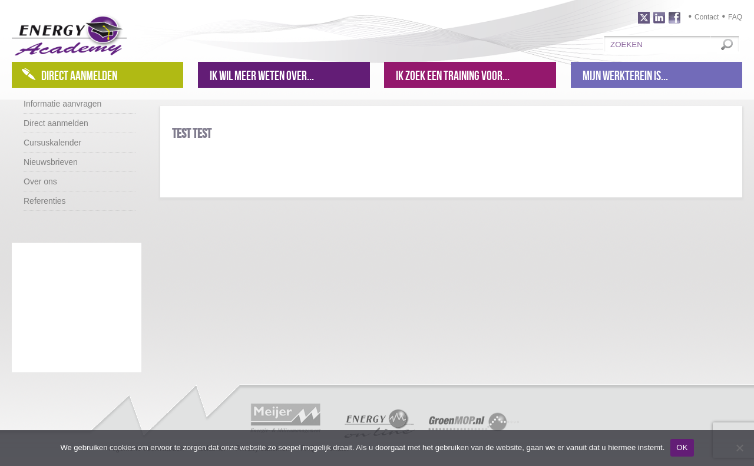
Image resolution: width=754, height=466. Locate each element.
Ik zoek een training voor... (453, 75)
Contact (707, 17)
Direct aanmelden (79, 75)
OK (681, 447)
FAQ (735, 17)
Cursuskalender (52, 142)
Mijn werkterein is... (625, 75)
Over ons (40, 181)
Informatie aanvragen (62, 103)
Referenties (45, 201)
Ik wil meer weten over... (262, 75)
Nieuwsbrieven (51, 162)
